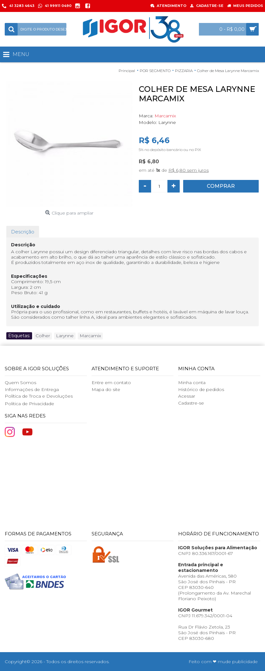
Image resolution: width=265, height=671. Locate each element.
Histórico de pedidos (201, 389)
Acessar (186, 396)
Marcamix (165, 116)
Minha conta (192, 382)
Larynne (65, 335)
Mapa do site (106, 389)
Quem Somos (20, 382)
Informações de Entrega (32, 389)
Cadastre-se (191, 403)
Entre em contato (111, 382)
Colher (43, 335)
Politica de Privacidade (29, 403)
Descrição (22, 232)
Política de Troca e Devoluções (39, 396)
